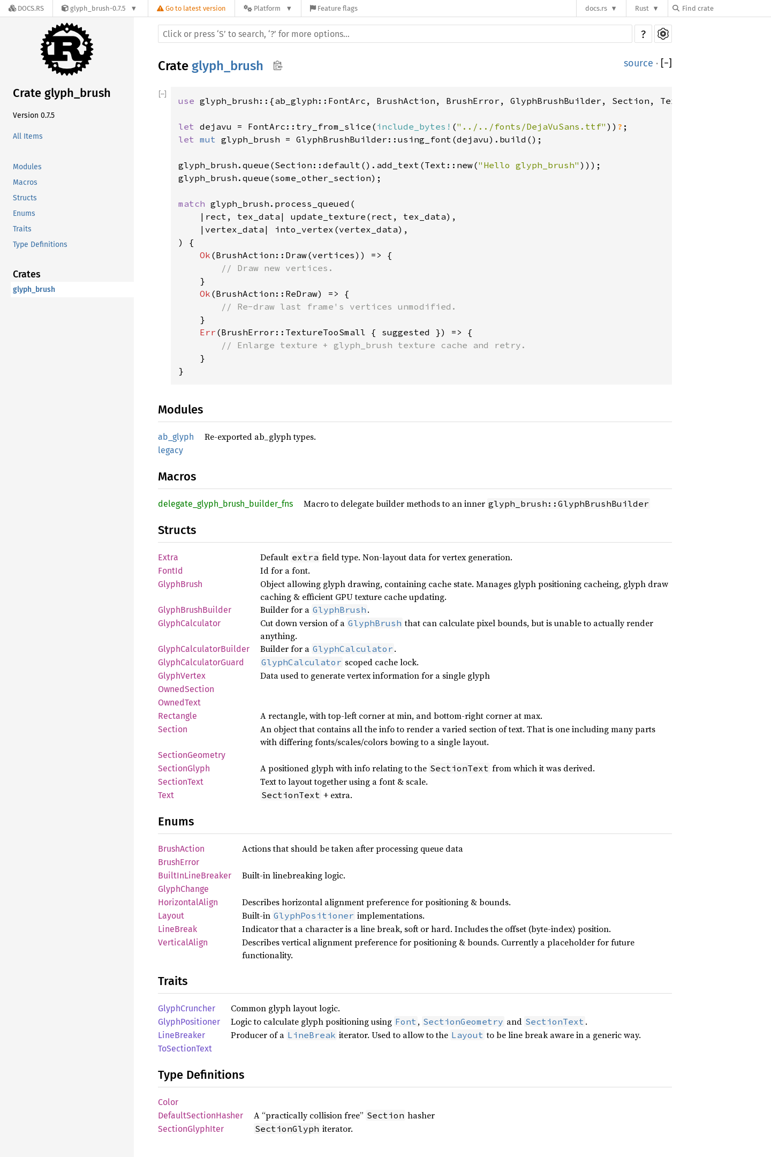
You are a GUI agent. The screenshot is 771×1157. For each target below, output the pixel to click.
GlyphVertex (182, 676)
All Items (28, 136)
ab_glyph (176, 437)
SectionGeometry (191, 755)
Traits (22, 229)
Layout (171, 916)
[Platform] (268, 8)
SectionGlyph (184, 768)
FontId (170, 571)
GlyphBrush (180, 584)
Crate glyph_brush (62, 93)
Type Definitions (40, 244)
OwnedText (179, 702)
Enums (24, 213)
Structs (25, 197)
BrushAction (181, 849)
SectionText (180, 782)
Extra (168, 557)
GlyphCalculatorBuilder (204, 649)
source (638, 63)
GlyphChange (183, 889)
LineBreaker (181, 1035)
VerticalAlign (183, 942)
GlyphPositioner (189, 1022)
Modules (27, 166)
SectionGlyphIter (191, 1129)
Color (168, 1102)
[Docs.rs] (26, 8)
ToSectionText (185, 1048)
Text (166, 795)
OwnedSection (186, 689)
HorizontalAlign (188, 902)
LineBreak (177, 929)
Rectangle (177, 716)
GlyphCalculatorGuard (201, 662)
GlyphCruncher (186, 1008)
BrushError (178, 862)
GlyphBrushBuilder (194, 610)
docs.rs (596, 8)
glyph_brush (34, 289)
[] (666, 63)
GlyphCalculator (189, 623)
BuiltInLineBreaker (194, 875)
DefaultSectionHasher (200, 1115)
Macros (25, 182)
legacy (170, 450)
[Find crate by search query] (726, 8)
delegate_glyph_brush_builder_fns (225, 504)
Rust (642, 8)
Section (172, 729)
